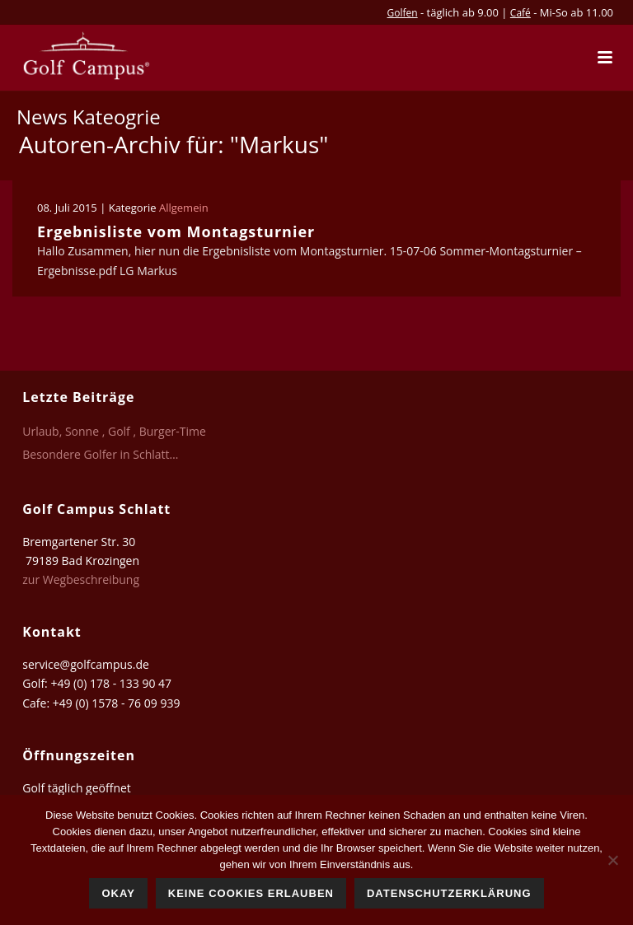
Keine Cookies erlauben (251, 893)
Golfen (402, 13)
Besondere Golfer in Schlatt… (100, 454)
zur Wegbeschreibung (82, 579)
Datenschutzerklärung (449, 893)
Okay (117, 893)
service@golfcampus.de (85, 664)
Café (520, 13)
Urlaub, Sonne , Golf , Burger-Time (114, 431)
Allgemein (184, 207)
